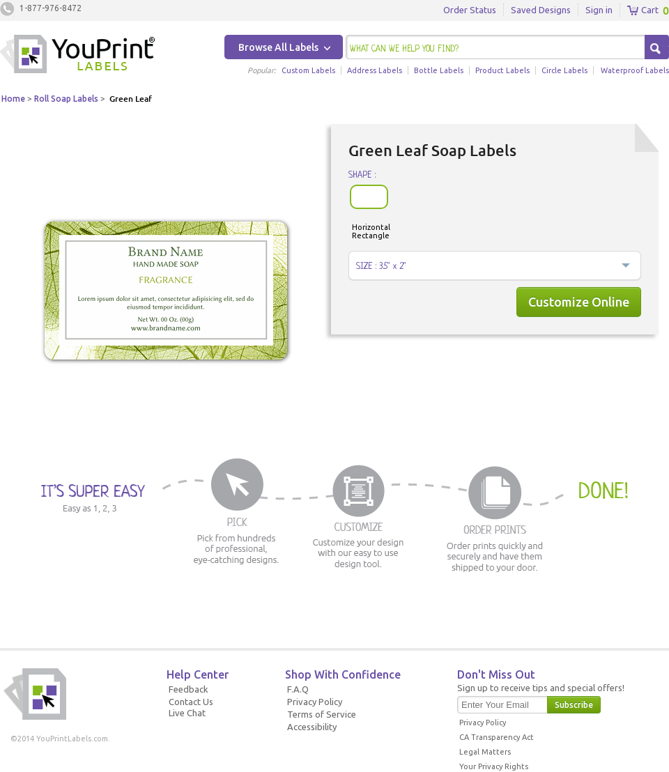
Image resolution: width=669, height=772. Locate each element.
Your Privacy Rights (493, 766)
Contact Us (191, 702)
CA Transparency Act (496, 737)
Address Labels (374, 70)
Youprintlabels (77, 56)
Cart (643, 10)
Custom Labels (308, 70)
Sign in (599, 10)
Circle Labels (564, 70)
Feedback (188, 689)
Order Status (469, 10)
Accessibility (312, 727)
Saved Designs (541, 10)
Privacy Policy (314, 702)
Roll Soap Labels (66, 98)
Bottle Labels (438, 70)
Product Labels (502, 70)
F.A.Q (298, 689)
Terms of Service (321, 714)
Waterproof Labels (635, 70)
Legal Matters (485, 752)
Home (13, 98)
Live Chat (187, 713)
